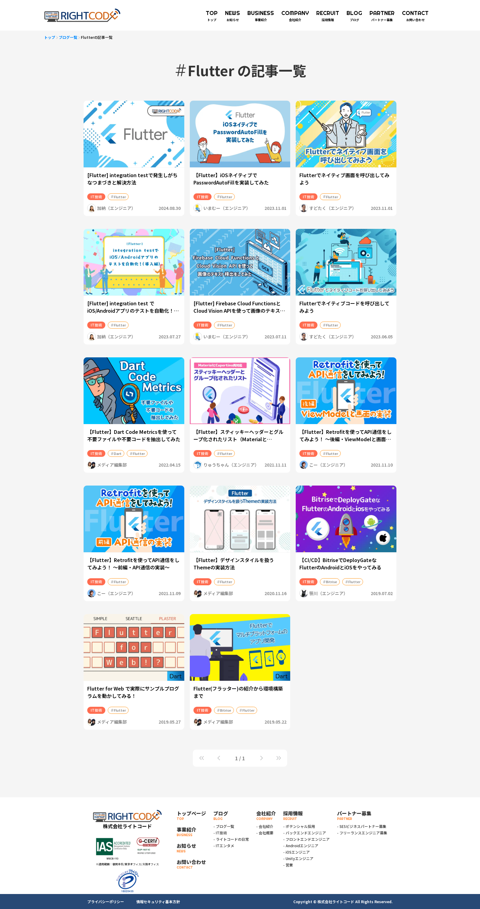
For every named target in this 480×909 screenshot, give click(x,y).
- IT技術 (220, 832)
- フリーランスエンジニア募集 (362, 832)
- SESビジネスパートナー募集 (361, 826)
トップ (49, 37)
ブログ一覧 (68, 37)
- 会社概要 (264, 832)
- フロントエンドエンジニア (306, 839)
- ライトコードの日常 (231, 839)
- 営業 (288, 864)
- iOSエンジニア (296, 852)
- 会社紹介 (264, 826)
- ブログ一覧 (223, 826)
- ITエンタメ (223, 845)
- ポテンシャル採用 (299, 826)
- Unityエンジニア (298, 858)
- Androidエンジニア (300, 845)
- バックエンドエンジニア (304, 832)
